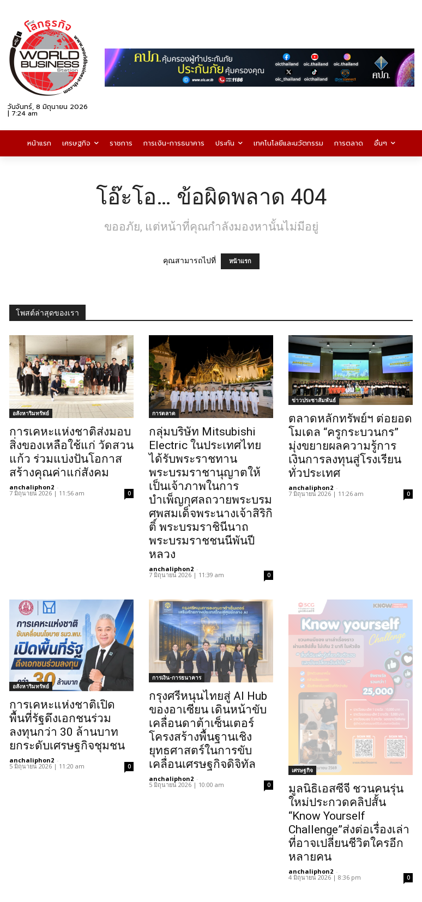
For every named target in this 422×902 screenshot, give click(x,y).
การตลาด (164, 413)
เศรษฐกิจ (302, 770)
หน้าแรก (240, 261)
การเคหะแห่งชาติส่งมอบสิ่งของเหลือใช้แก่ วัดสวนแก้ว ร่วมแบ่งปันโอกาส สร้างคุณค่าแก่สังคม (71, 452)
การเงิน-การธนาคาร (176, 677)
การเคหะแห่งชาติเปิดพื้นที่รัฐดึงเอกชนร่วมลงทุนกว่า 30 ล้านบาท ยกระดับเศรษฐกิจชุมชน (67, 725)
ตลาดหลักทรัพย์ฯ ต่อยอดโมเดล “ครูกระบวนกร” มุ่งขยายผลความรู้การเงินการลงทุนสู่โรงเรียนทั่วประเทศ (350, 446)
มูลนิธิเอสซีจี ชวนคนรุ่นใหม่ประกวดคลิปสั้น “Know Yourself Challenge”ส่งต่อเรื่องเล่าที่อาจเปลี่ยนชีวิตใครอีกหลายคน (348, 822)
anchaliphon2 (31, 487)
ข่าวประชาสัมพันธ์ (314, 400)
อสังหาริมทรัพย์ (31, 413)
